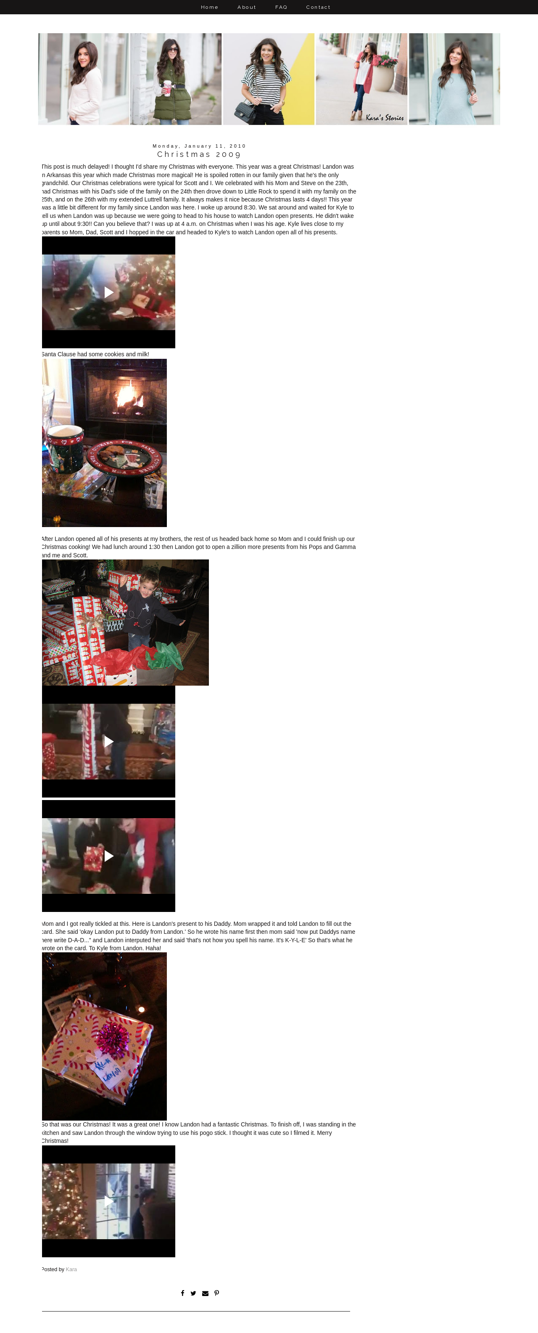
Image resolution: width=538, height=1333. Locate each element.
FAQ (281, 7)
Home (210, 7)
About (246, 7)
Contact (318, 7)
